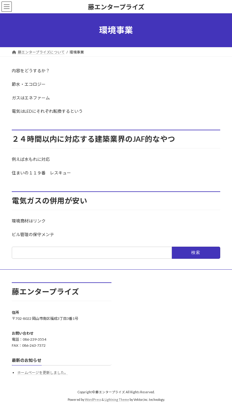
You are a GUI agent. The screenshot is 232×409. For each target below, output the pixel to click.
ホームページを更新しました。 (42, 373)
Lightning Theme (117, 400)
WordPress (93, 400)
